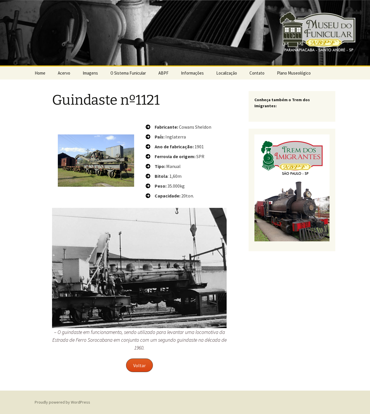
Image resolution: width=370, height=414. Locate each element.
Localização (226, 73)
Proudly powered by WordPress (62, 402)
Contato (256, 73)
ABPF (163, 73)
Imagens (90, 73)
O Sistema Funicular (128, 73)
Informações (192, 73)
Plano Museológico (294, 73)
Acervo (64, 73)
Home (40, 73)
